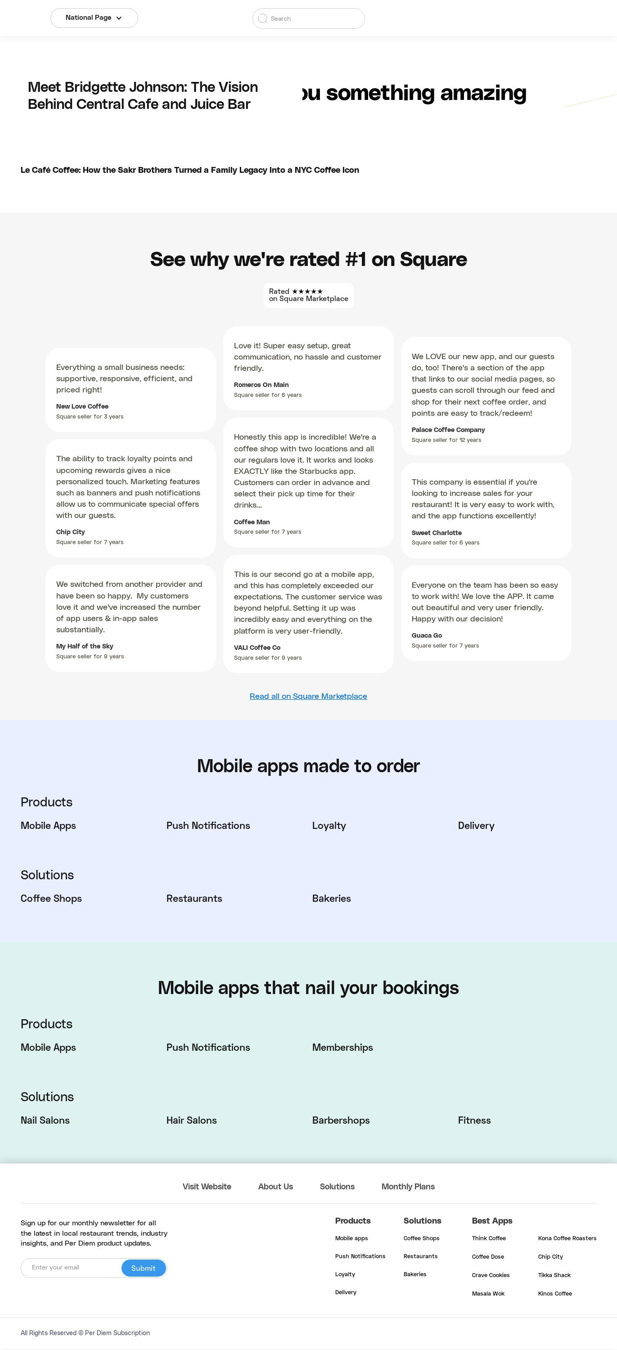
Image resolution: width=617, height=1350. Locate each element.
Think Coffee (489, 1239)
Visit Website (208, 1188)
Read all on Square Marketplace (308, 697)
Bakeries (415, 1275)
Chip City (550, 1257)
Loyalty (345, 1275)
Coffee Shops (422, 1239)
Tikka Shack (554, 1276)
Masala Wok (488, 1294)
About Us (277, 1188)
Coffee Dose (488, 1257)
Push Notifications (360, 1257)
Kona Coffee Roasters (567, 1239)
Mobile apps (351, 1239)
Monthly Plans (411, 1188)
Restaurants (421, 1257)
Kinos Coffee (555, 1294)
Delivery (345, 1293)
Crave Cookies (491, 1276)
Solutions (339, 1188)
